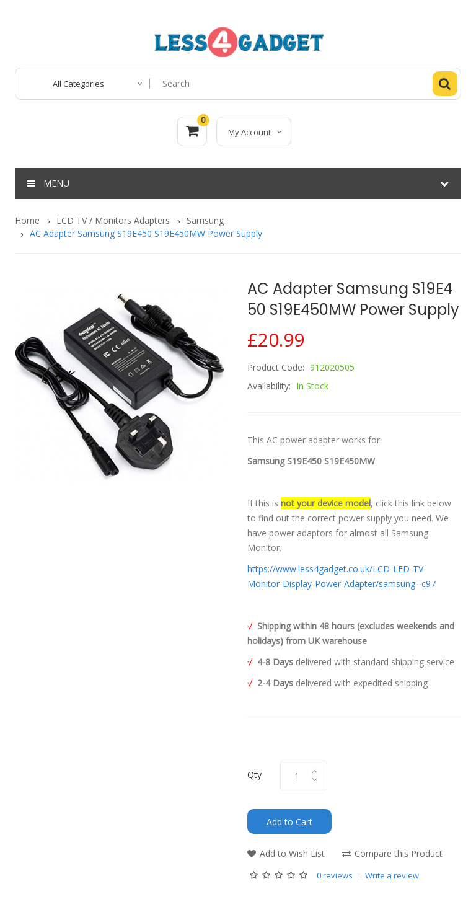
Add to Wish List (292, 853)
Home (27, 220)
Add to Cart (289, 822)
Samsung (205, 220)
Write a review (392, 875)
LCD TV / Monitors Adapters (113, 220)
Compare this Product (399, 853)
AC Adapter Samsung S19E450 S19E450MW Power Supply (146, 233)
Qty (254, 774)
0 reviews (335, 875)
